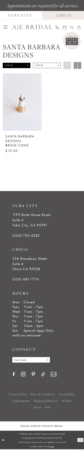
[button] (5, 27)
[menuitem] (5, 27)
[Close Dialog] (4, 442)
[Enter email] (34, 361)
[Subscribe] (53, 361)
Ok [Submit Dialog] (79, 441)
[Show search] (71, 27)
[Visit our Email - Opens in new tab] (53, 376)
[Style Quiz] (72, 41)
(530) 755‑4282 (26, 236)
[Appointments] (64, 27)
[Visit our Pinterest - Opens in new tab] (33, 376)
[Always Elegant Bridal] (32, 27)
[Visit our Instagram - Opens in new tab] (23, 376)
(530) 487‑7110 (25, 280)
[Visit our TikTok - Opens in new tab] (43, 376)
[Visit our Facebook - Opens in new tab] (13, 376)
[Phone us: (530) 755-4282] (57, 27)
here (52, 448)
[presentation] (22, 102)
